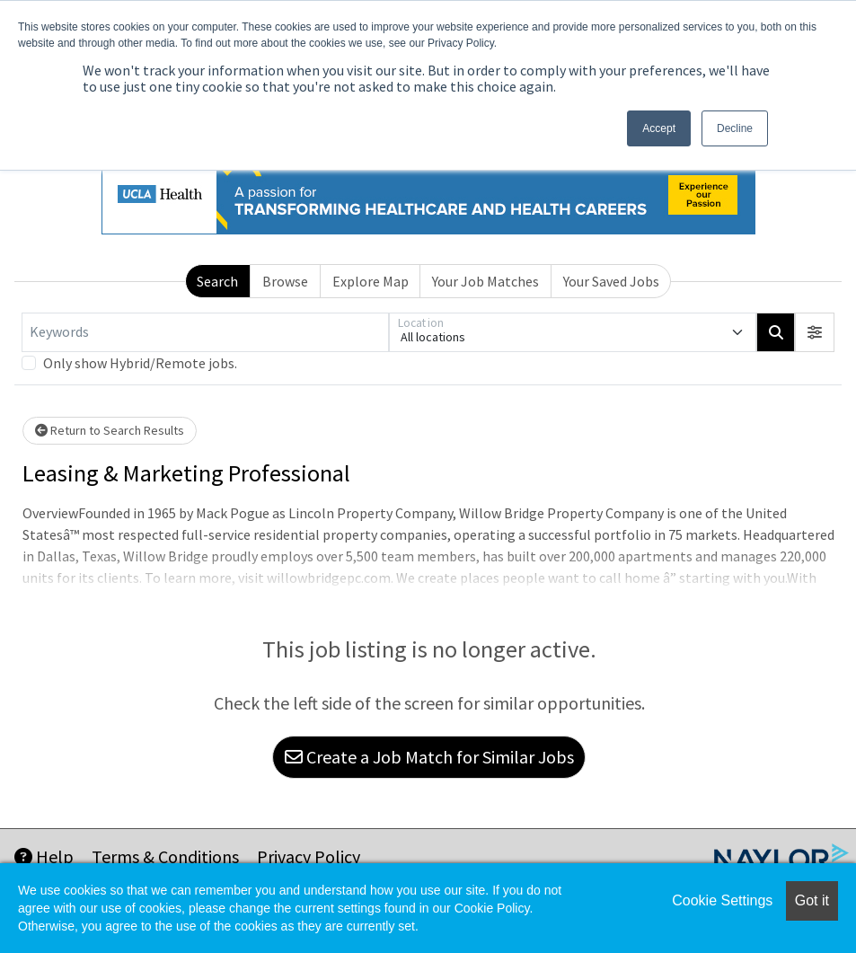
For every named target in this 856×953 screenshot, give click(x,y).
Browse (285, 281)
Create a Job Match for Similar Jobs (429, 757)
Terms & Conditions (165, 856)
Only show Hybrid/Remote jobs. (140, 363)
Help (44, 856)
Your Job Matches (485, 281)
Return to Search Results (109, 430)
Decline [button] (735, 128)
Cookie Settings (722, 900)
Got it (812, 900)
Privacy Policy (308, 856)
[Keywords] (205, 332)
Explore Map (370, 281)
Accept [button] (658, 128)
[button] (814, 332)
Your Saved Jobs (611, 281)
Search (217, 281)
